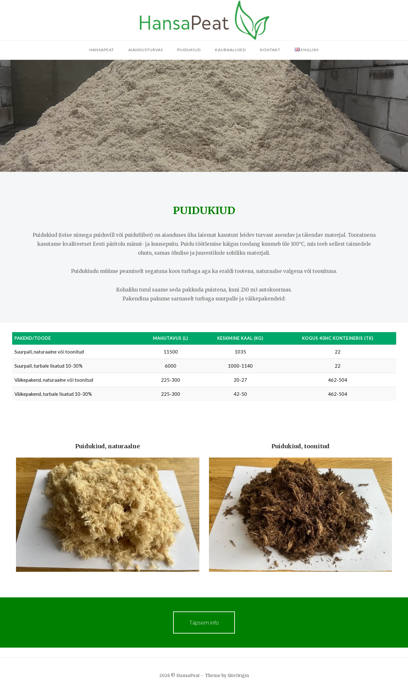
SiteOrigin (238, 675)
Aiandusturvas (145, 49)
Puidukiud (189, 49)
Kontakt (270, 49)
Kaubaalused (230, 49)
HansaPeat (101, 49)
